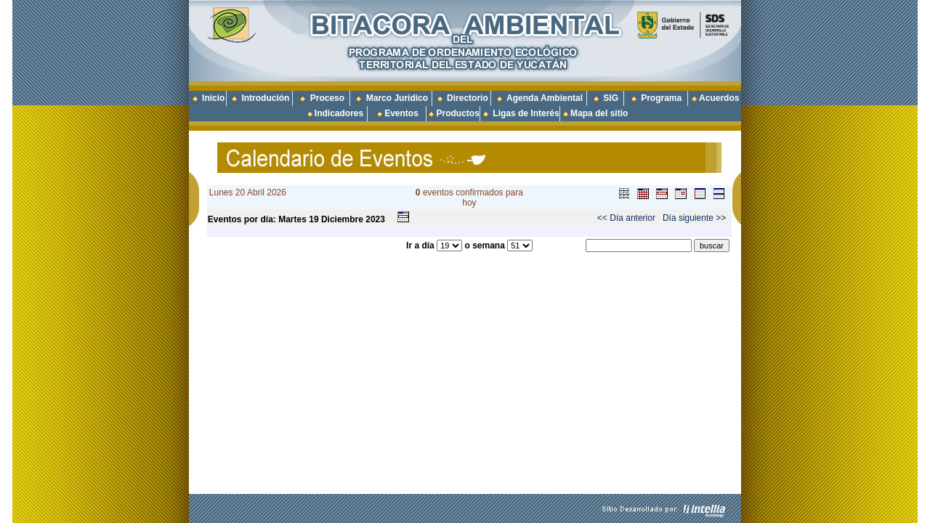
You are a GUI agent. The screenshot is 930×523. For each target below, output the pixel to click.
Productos (457, 113)
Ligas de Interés (526, 113)
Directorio (467, 98)
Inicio (213, 98)
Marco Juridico (397, 98)
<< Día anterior (626, 218)
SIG (610, 98)
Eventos (401, 113)
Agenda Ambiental (544, 98)
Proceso (327, 98)
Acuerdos (719, 98)
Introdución (265, 98)
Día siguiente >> (694, 218)
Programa (661, 98)
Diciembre (342, 219)
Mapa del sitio (594, 113)
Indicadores (339, 113)
